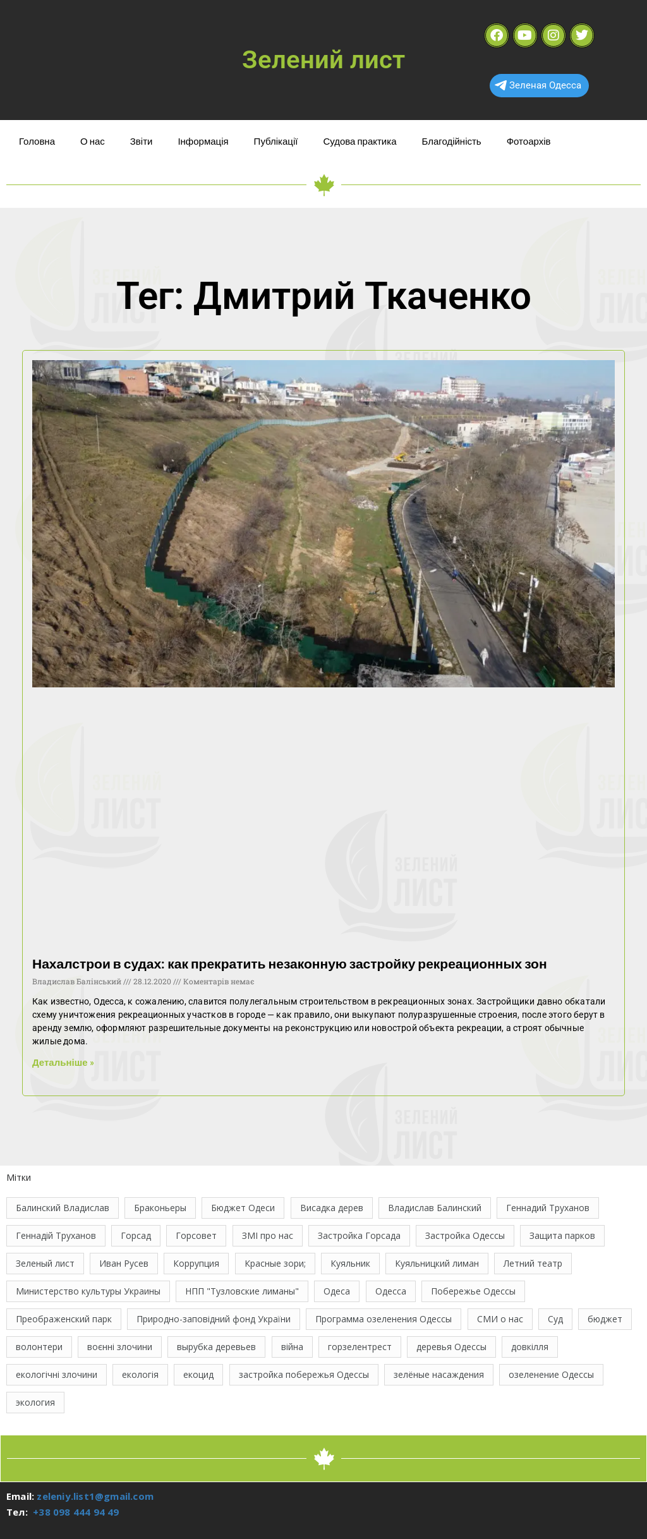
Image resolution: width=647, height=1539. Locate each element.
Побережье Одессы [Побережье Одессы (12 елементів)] (473, 1291)
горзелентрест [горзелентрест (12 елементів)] (360, 1347)
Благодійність (451, 141)
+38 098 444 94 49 (76, 1512)
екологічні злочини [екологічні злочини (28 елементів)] (56, 1374)
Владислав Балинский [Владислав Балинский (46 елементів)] (434, 1208)
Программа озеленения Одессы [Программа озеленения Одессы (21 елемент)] (383, 1319)
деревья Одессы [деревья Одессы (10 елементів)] (451, 1347)
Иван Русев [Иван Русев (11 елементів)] (123, 1263)
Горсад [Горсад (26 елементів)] (136, 1235)
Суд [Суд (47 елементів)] (555, 1319)
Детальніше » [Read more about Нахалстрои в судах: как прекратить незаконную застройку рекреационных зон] (63, 1062)
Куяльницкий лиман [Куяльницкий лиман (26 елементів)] (437, 1263)
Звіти (141, 141)
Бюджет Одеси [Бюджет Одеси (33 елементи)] (243, 1208)
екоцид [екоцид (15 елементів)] (198, 1374)
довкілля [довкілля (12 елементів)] (529, 1347)
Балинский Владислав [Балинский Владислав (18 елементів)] (62, 1208)
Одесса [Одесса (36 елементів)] (390, 1291)
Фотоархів (529, 141)
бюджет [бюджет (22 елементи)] (605, 1319)
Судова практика (359, 141)
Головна (37, 141)
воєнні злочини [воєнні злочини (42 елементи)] (119, 1347)
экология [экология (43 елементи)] (35, 1402)
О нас (92, 141)
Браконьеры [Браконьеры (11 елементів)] (160, 1208)
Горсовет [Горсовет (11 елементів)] (196, 1235)
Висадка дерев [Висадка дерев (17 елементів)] (331, 1208)
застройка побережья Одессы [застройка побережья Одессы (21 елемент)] (304, 1374)
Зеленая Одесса (538, 85)
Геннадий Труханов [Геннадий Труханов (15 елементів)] (548, 1208)
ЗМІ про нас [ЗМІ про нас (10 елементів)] (267, 1235)
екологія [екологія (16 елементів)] (140, 1374)
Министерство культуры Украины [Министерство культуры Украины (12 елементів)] (88, 1291)
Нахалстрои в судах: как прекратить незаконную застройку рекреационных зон (289, 963)
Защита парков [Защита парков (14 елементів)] (562, 1235)
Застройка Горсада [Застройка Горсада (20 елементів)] (359, 1235)
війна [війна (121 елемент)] (292, 1347)
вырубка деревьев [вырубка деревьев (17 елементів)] (216, 1347)
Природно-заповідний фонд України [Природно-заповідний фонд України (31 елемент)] (213, 1319)
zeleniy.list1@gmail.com (95, 1496)
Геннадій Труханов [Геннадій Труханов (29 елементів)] (56, 1235)
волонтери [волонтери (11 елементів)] (39, 1347)
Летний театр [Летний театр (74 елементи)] (533, 1263)
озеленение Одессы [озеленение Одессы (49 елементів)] (551, 1374)
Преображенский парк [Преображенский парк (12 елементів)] (64, 1319)
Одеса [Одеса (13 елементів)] (337, 1291)
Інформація (203, 141)
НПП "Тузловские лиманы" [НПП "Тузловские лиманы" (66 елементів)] (242, 1291)
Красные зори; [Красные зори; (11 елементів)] (275, 1263)
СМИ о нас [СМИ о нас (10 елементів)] (500, 1319)
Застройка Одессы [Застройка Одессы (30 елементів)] (465, 1235)
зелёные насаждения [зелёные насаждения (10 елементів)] (439, 1374)
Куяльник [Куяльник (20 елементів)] (350, 1263)
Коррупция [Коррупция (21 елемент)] (196, 1263)
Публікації (276, 141)
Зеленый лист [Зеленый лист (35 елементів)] (45, 1263)
